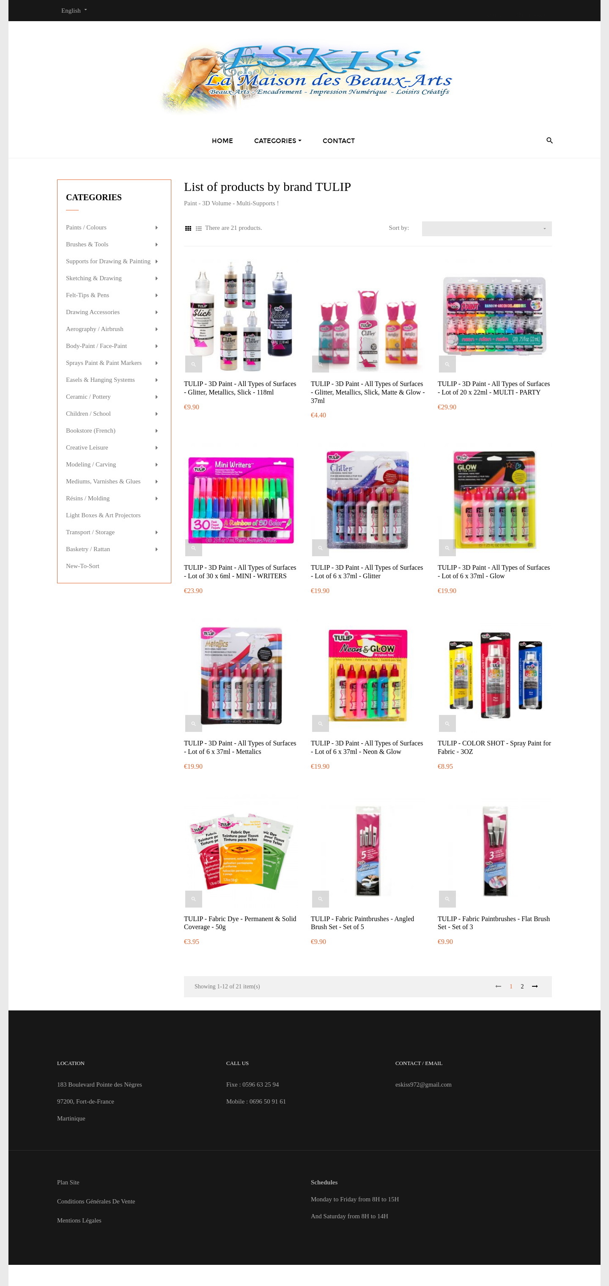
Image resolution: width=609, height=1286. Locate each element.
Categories (94, 197)
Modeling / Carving (91, 464)
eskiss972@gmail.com (424, 1084)
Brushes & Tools (87, 244)
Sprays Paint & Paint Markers (104, 362)
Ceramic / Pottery (88, 396)
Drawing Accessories (93, 312)
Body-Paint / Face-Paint (96, 345)
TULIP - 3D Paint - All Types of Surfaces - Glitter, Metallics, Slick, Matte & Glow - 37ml (368, 392)
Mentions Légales (79, 1220)
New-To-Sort (82, 566)
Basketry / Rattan (88, 549)
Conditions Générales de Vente (97, 1201)
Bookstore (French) (90, 430)
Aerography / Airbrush (94, 329)
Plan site (68, 1182)
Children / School (88, 413)
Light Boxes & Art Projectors (103, 515)
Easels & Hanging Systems (100, 379)
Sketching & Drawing (94, 278)
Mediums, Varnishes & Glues (103, 481)
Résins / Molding (88, 498)
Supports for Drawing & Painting (108, 261)
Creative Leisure (87, 447)
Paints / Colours (86, 227)
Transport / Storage (90, 532)
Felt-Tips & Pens (87, 295)
